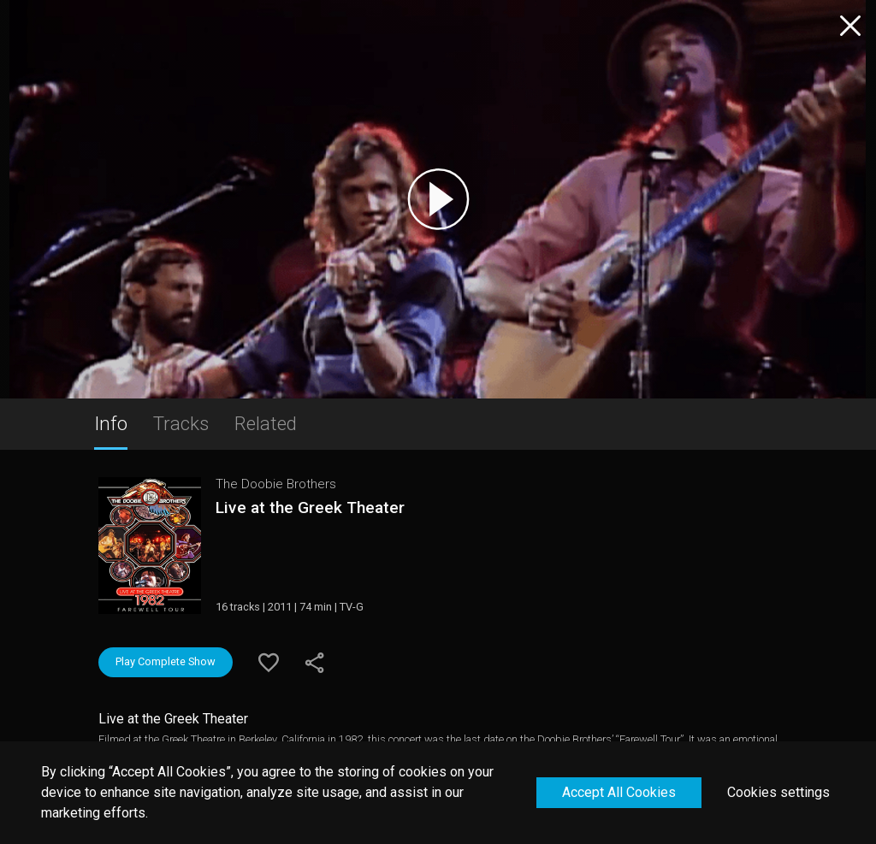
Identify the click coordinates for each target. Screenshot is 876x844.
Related (265, 423)
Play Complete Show (165, 661)
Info (110, 423)
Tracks (181, 423)
